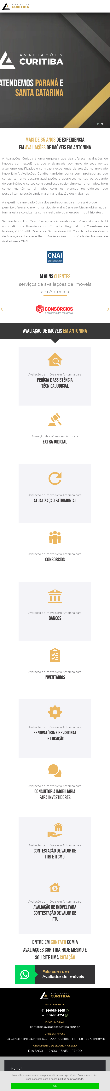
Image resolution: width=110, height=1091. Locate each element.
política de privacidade (70, 1079)
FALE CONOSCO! (54, 1004)
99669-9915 (55, 1010)
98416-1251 (55, 1015)
